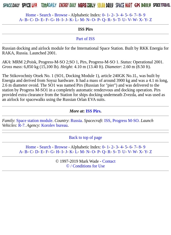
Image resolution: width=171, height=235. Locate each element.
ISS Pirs (93, 111)
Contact (109, 161)
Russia (76, 120)
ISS (107, 120)
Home (31, 15)
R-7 (21, 125)
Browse (60, 15)
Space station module (34, 120)
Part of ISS (85, 38)
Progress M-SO (125, 120)
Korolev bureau (54, 125)
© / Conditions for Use (85, 166)
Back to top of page (85, 137)
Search (45, 15)
